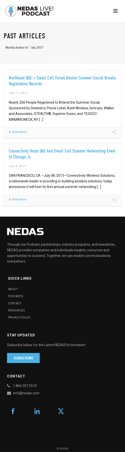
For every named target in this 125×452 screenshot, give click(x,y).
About (13, 289)
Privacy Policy (19, 317)
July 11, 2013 (18, 93)
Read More (18, 132)
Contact (14, 303)
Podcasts (15, 296)
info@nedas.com (26, 393)
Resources (16, 310)
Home (48, 60)
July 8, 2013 (17, 166)
